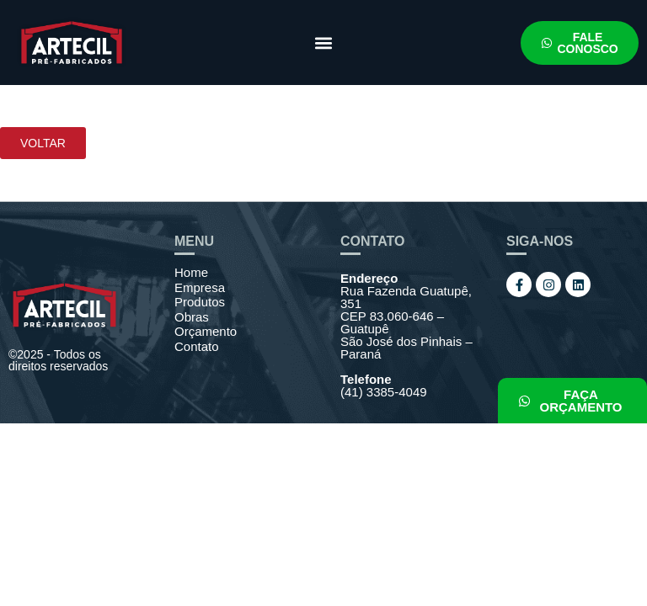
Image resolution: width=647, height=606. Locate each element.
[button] (323, 42)
